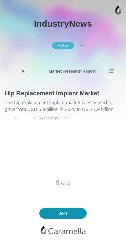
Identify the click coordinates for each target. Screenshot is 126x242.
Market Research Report (72, 71)
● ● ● (82, 45)
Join (63, 213)
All (23, 71)
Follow (62, 45)
